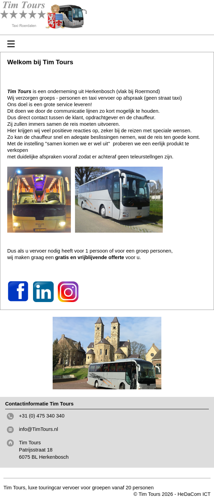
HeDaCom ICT (194, 494)
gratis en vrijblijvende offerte (89, 257)
